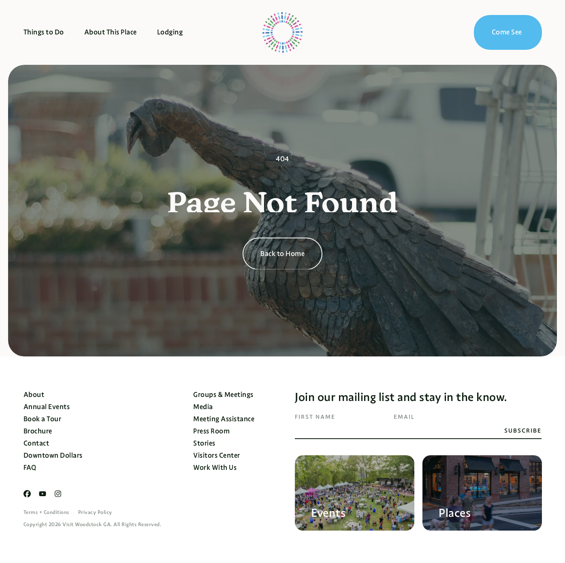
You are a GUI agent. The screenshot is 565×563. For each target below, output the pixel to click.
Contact (36, 443)
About (34, 394)
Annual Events (46, 407)
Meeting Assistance (223, 419)
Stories (204, 443)
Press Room (211, 431)
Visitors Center (216, 455)
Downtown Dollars (53, 455)
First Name (315, 416)
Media (203, 407)
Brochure (37, 431)
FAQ (29, 467)
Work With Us (215, 467)
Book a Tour (42, 419)
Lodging (170, 32)
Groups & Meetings (223, 394)
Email (404, 416)
